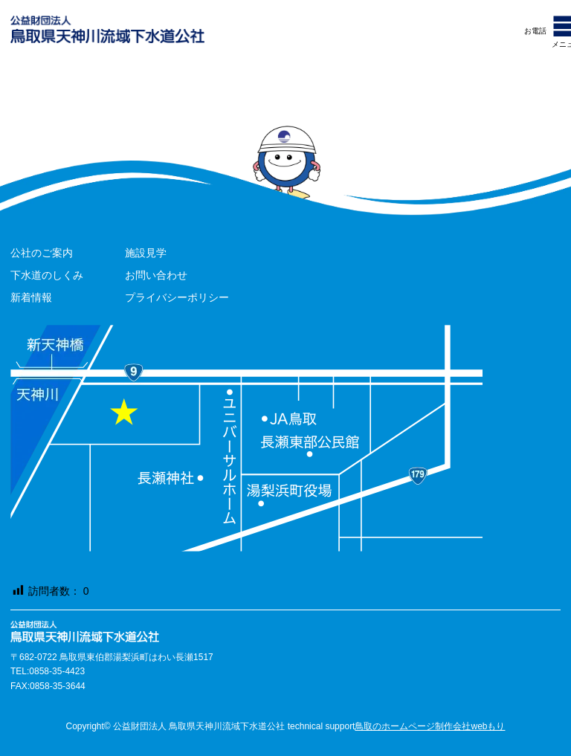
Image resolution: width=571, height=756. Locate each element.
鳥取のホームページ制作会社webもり (430, 726)
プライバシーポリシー (177, 297)
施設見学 (146, 253)
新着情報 (31, 297)
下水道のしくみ (46, 275)
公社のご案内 (41, 253)
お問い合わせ (156, 275)
